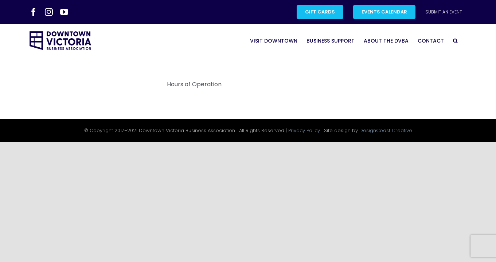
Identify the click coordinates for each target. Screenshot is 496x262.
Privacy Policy (304, 130)
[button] (464, 40)
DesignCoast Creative (385, 130)
